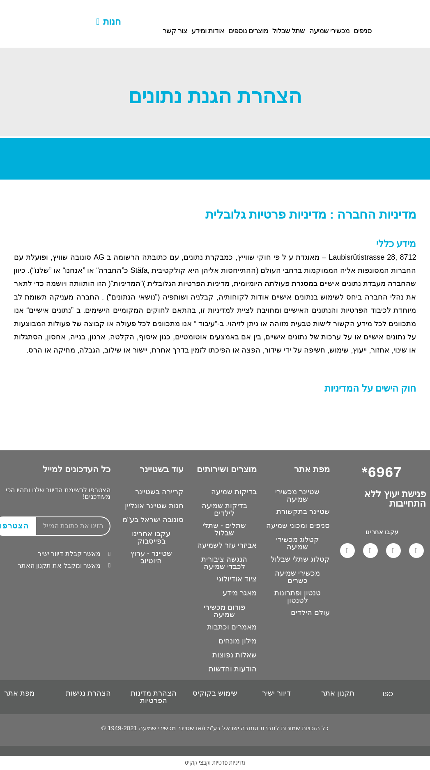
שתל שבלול (288, 31)
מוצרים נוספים (248, 31)
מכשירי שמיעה (329, 31)
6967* (56, 9)
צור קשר (175, 31)
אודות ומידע (207, 31)
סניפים (363, 31)
